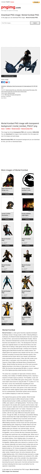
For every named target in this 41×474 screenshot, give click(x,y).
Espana (12, 1)
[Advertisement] (20, 36)
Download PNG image (9, 76)
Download (7, 194)
